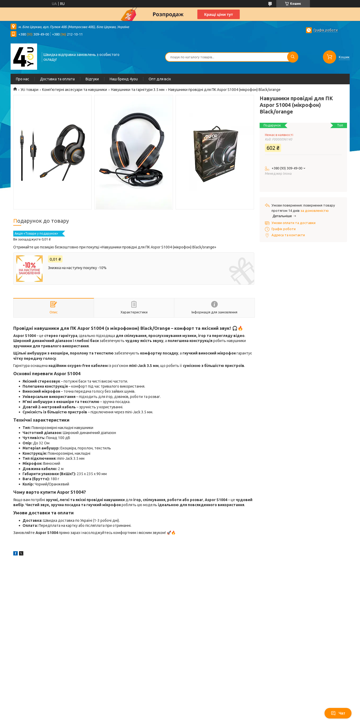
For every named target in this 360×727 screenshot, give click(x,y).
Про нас (22, 79)
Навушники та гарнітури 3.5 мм (138, 89)
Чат (338, 713)
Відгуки (92, 79)
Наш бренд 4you (124, 79)
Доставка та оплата (57, 79)
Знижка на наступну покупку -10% (77, 268)
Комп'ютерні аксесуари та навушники (74, 89)
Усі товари (29, 89)
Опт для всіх (160, 79)
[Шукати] (292, 57)
